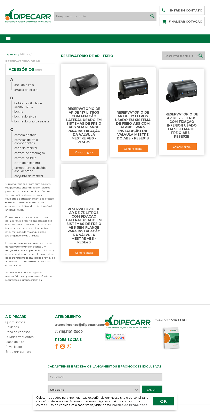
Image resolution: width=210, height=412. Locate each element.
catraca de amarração (29, 153)
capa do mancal (25, 148)
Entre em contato (18, 352)
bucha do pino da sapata (31, 121)
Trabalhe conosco (17, 332)
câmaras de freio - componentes (27, 141)
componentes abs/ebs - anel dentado (31, 169)
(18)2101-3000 (69, 332)
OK (163, 401)
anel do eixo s (24, 85)
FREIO (26, 54)
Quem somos (15, 322)
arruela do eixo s (25, 89)
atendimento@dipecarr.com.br (82, 325)
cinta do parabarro (27, 162)
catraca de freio (25, 158)
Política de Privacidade (129, 405)
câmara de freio (25, 135)
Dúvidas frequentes (19, 337)
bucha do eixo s (25, 116)
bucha (18, 111)
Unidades (12, 327)
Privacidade (13, 347)
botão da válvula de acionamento (28, 105)
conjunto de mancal (28, 176)
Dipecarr (12, 54)
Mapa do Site (14, 342)
